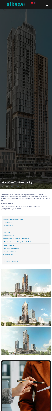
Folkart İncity (6, 229)
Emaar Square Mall (8, 225)
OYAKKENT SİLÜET (8, 255)
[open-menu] (47, 5)
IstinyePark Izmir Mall (8, 245)
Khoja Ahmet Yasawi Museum (11, 248)
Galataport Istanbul (8, 235)
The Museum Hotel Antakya (10, 261)
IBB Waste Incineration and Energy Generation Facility (17, 242)
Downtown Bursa (8, 222)
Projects (7, 186)
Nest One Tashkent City (9, 251)
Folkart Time (6, 232)
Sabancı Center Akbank (9, 258)
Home (3, 186)
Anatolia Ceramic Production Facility (13, 219)
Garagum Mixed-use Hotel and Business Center (16, 238)
